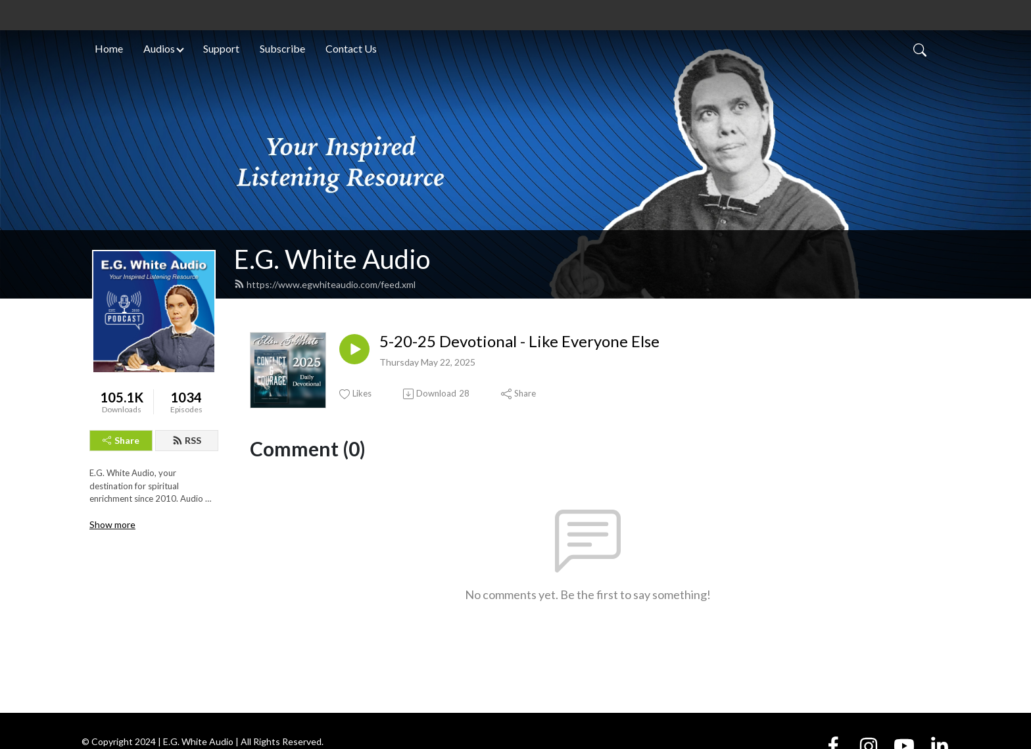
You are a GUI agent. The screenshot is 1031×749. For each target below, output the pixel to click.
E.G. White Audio (332, 259)
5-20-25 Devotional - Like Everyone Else (519, 341)
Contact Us (351, 48)
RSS (186, 440)
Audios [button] (159, 48)
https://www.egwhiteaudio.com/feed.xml (325, 284)
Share (121, 440)
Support (221, 48)
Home (109, 48)
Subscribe (282, 48)
